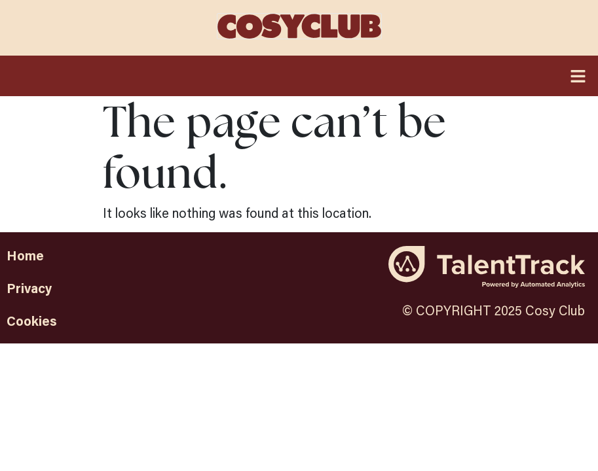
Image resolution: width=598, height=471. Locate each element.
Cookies (32, 320)
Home (25, 255)
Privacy (29, 287)
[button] (299, 75)
